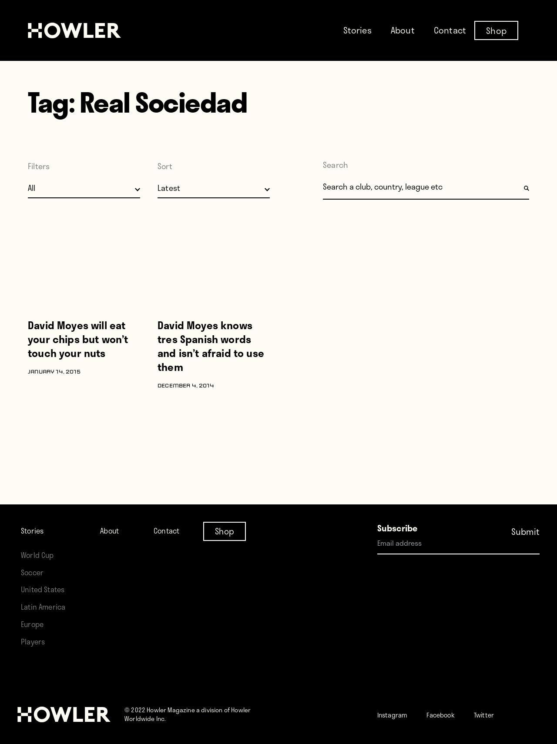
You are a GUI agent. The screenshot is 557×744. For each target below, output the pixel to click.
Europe (34, 623)
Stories (357, 30)
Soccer (34, 537)
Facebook (454, 714)
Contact (450, 30)
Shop (496, 30)
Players (35, 641)
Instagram (397, 714)
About (403, 30)
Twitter (505, 714)
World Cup (40, 520)
